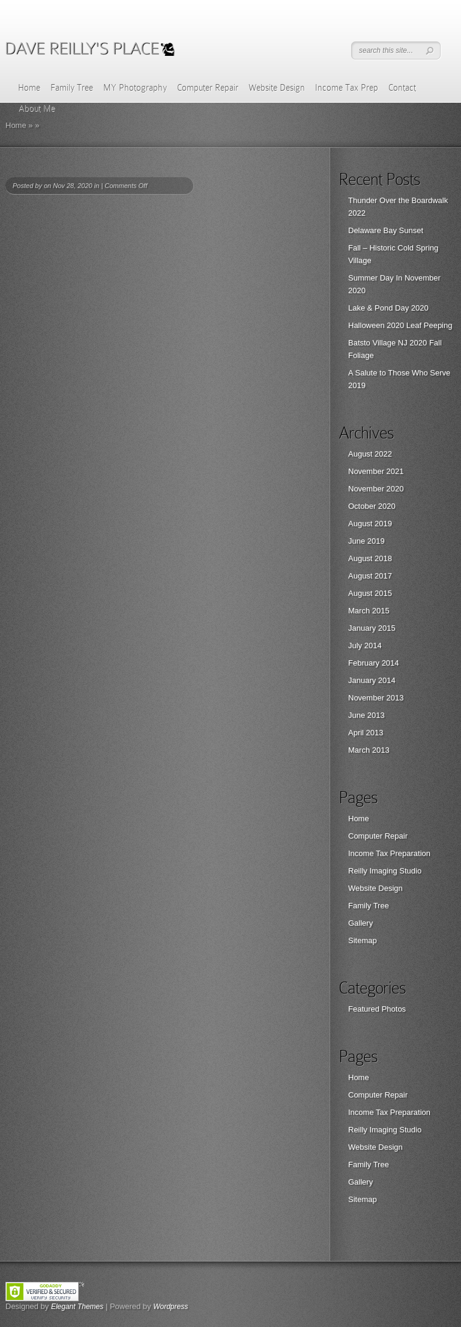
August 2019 (370, 523)
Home (29, 88)
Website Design (277, 88)
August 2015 (370, 593)
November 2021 (376, 471)
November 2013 (376, 697)
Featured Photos (377, 1008)
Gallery (360, 923)
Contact (402, 88)
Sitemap (362, 940)
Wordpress (170, 1306)
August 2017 (370, 575)
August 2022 (370, 453)
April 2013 (366, 732)
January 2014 (372, 680)
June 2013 (366, 715)
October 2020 (372, 506)
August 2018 (370, 558)
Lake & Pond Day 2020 (388, 307)
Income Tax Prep (346, 88)
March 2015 (369, 610)
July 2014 (365, 645)
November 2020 (376, 488)
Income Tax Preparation (389, 853)
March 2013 (369, 750)
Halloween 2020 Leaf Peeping (400, 325)
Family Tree (71, 88)
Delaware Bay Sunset (385, 230)
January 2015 (372, 628)
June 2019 (366, 540)
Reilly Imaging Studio (384, 870)
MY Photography (135, 88)
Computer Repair (207, 88)
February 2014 (373, 662)
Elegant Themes (77, 1306)
